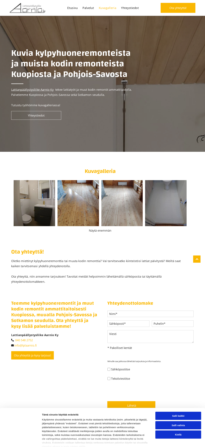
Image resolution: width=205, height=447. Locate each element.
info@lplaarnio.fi (25, 347)
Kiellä (178, 431)
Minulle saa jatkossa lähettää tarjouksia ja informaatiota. (134, 363)
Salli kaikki (178, 412)
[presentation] (131, 392)
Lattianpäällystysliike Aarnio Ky (32, 90)
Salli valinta (178, 421)
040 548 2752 (24, 342)
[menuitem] (72, 8)
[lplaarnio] (34, 204)
